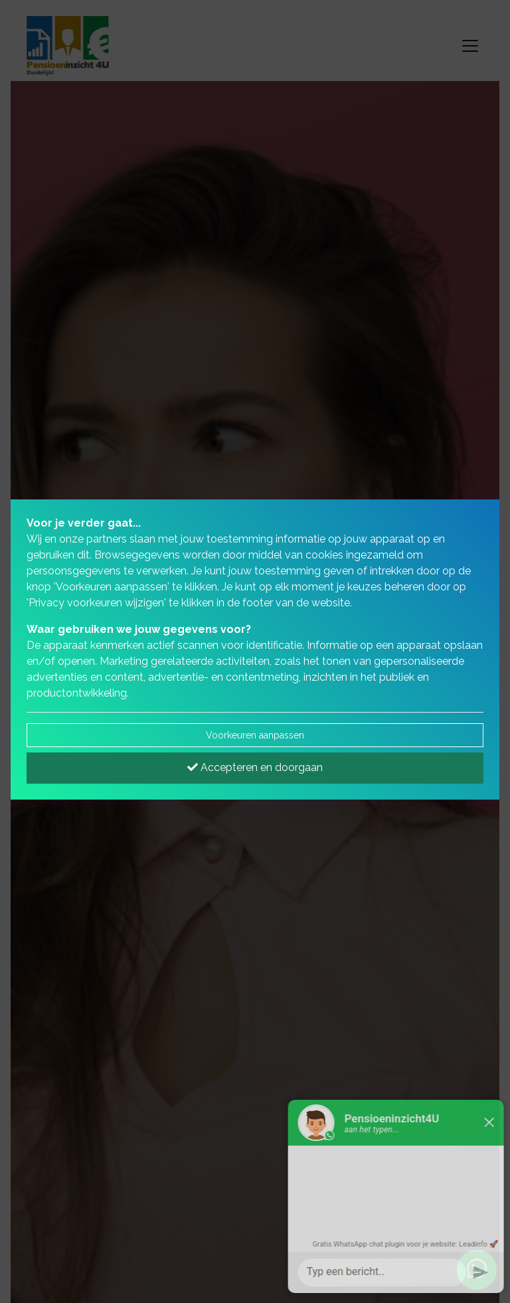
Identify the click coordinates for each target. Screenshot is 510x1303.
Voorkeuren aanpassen (255, 735)
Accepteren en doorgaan (255, 767)
